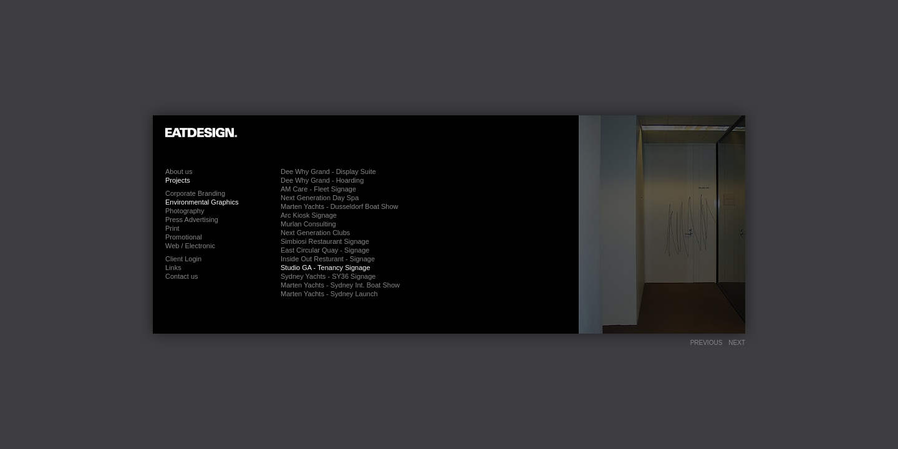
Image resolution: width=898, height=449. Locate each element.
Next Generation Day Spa (320, 197)
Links (173, 267)
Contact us (181, 276)
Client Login (183, 259)
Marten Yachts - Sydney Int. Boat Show (340, 285)
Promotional (183, 237)
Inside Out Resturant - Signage (328, 259)
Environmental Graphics (201, 202)
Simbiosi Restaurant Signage (325, 241)
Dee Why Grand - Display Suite (328, 171)
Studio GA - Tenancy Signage (325, 267)
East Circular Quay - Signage (325, 250)
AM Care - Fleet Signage (318, 189)
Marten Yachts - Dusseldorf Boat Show (339, 206)
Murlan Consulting (308, 224)
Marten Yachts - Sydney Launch (329, 293)
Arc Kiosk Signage (309, 215)
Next (736, 342)
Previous (706, 342)
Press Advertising (191, 219)
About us (178, 171)
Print (172, 228)
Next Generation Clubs (315, 232)
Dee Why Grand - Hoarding (322, 180)
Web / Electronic (190, 245)
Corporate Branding (195, 193)
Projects (177, 180)
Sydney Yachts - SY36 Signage (328, 276)
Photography (184, 211)
